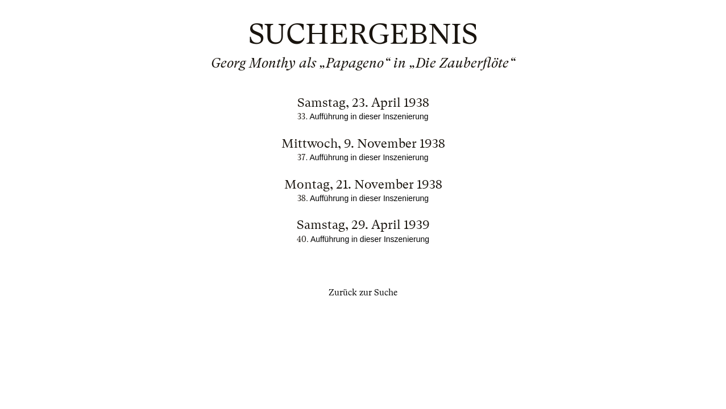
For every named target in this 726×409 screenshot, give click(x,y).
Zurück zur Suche (363, 292)
